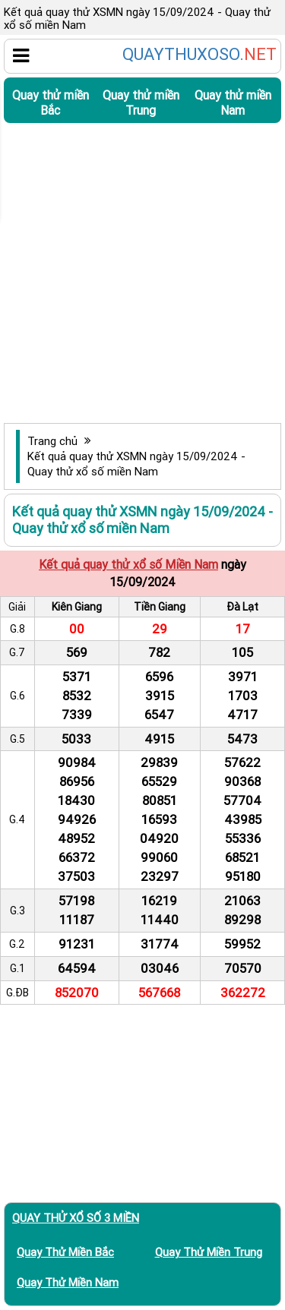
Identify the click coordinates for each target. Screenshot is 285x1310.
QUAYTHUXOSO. (199, 54)
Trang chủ (52, 441)
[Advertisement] (142, 273)
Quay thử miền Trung (141, 102)
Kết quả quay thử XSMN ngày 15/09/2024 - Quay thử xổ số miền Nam (136, 463)
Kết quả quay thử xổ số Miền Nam (128, 564)
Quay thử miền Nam (233, 102)
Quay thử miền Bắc (50, 102)
